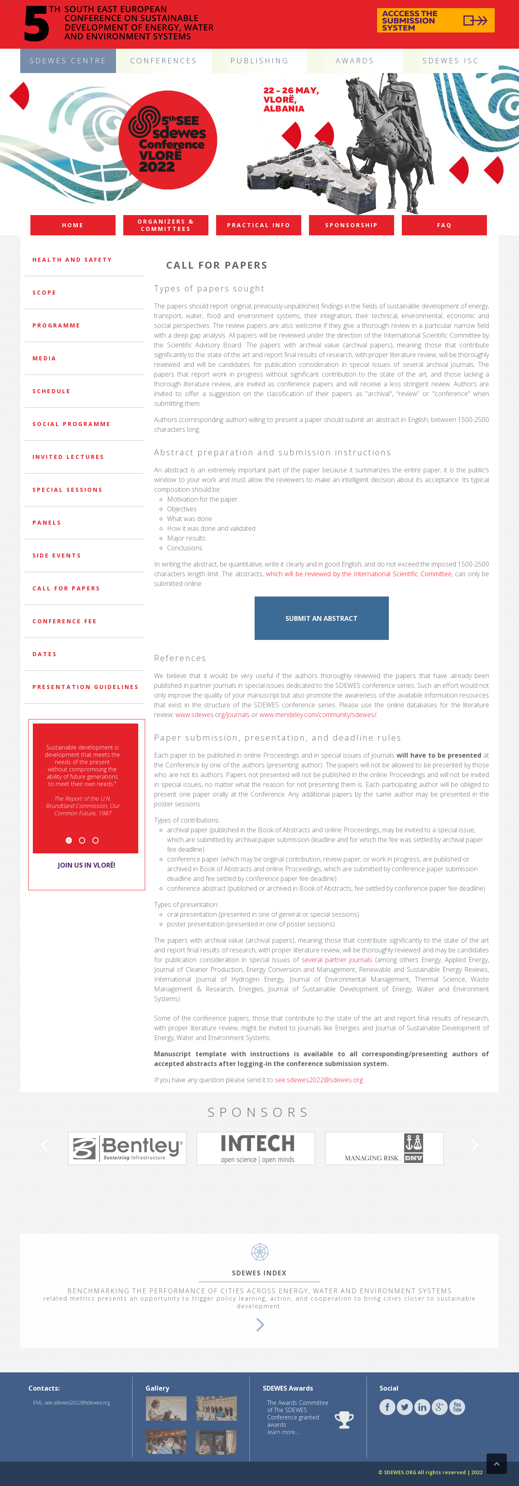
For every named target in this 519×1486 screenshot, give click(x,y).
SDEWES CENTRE (68, 60)
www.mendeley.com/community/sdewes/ (318, 714)
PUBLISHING (259, 60)
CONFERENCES (163, 60)
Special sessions (67, 489)
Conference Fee (64, 621)
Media (44, 358)
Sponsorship (351, 225)
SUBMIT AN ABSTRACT (321, 618)
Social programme (71, 424)
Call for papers (66, 588)
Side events (56, 555)
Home (73, 225)
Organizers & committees (165, 225)
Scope (44, 292)
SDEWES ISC (450, 60)
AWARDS (355, 60)
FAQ (444, 225)
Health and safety (72, 259)
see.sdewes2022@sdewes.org (319, 1079)
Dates (44, 654)
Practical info (259, 225)
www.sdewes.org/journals (213, 714)
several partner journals (337, 959)
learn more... (282, 1432)
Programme (56, 325)
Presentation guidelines (85, 687)
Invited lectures (68, 457)
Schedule (51, 391)
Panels (47, 522)
